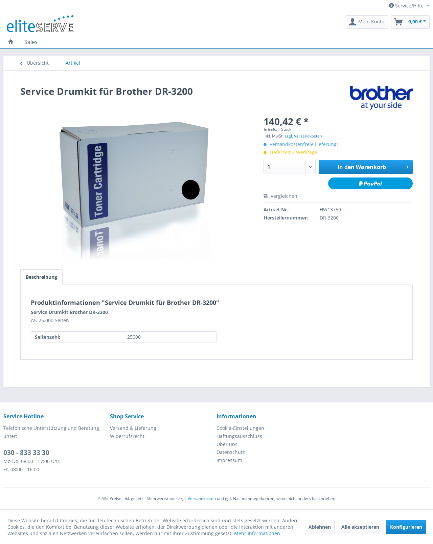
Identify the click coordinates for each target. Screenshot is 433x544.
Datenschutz (230, 452)
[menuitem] (367, 22)
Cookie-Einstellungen (240, 428)
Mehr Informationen (257, 533)
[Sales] (31, 42)
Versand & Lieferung (133, 428)
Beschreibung (41, 277)
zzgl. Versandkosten (303, 136)
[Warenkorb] (410, 22)
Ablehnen (320, 527)
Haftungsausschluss (239, 436)
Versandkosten (202, 498)
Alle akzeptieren (360, 527)
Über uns (226, 444)
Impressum (229, 460)
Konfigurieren (406, 527)
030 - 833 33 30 (26, 452)
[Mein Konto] (367, 22)
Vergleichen (280, 196)
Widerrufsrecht (127, 436)
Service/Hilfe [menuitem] (407, 5)
